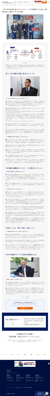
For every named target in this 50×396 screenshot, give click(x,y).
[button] (5, 354)
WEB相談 (44, 2)
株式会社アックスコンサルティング (12, 372)
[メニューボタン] (49, 2)
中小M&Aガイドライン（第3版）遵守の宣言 (24, 387)
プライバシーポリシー (11, 387)
